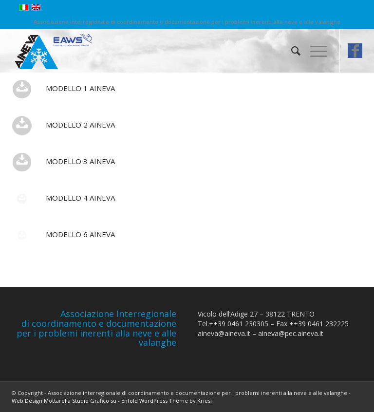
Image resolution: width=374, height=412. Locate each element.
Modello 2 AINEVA (80, 125)
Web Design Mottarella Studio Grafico (60, 400)
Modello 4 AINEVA (80, 198)
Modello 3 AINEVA (80, 161)
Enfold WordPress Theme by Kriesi (166, 400)
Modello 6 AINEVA (80, 234)
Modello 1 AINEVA (80, 88)
